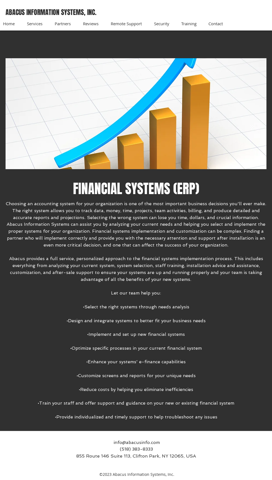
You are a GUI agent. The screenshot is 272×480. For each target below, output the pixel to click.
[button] (38, 23)
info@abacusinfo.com (137, 442)
